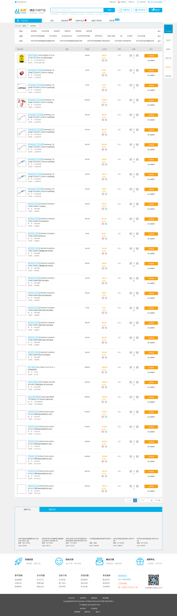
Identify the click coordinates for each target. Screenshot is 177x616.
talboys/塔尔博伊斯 (34, 397)
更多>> (98, 611)
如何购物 (18, 580)
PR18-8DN (73, 14)
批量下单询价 (96, 20)
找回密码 (84, 580)
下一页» (158, 500)
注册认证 (18, 583)
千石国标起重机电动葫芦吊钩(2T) (100, 538)
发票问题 (40, 583)
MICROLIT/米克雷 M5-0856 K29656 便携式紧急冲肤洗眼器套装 (41, 340)
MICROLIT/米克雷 (34, 203)
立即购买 (151, 55)
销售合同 (40, 586)
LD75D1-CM (90, 14)
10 (151, 500)
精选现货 (64, 20)
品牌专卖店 (79, 20)
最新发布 (52, 509)
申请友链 (94, 608)
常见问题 (84, 586)
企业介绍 (71, 598)
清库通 (111, 20)
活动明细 (106, 586)
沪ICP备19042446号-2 (106, 601)
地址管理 (84, 583)
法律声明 (83, 598)
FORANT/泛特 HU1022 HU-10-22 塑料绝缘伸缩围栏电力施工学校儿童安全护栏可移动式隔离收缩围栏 (41, 473)
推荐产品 (27, 509)
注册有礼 (123, 2)
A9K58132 (64, 14)
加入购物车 (151, 60)
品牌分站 (87, 611)
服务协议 (94, 598)
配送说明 (106, 580)
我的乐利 (113, 2)
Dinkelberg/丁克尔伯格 (35, 70)
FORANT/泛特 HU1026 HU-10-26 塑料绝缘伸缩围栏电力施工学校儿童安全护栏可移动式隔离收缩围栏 (41, 414)
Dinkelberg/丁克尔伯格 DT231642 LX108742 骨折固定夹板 (41, 102)
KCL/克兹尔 (32, 367)
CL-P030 (99, 14)
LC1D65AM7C (55, 14)
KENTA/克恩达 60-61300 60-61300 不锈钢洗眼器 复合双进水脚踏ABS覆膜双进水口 (41, 384)
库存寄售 (62, 586)
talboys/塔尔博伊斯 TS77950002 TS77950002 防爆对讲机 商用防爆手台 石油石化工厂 (41, 399)
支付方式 (40, 580)
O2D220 (81, 14)
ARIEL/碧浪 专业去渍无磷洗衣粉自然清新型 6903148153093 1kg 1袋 (76, 540)
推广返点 (62, 583)
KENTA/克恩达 (33, 55)
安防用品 (33, 26)
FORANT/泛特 (33, 411)
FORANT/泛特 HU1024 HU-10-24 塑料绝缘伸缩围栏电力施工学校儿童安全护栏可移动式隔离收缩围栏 (41, 444)
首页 (52, 20)
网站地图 (106, 598)
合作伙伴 (83, 608)
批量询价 (18, 586)
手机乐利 (143, 2)
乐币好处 (62, 580)
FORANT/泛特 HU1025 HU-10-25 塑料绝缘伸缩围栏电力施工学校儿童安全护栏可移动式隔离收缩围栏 (41, 429)
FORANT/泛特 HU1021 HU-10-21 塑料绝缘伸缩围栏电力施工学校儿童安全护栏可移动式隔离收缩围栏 (41, 488)
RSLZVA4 (107, 14)
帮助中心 (132, 2)
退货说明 (106, 583)
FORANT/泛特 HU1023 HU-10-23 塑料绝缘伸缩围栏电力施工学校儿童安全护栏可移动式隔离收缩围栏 (41, 458)
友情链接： (77, 611)
